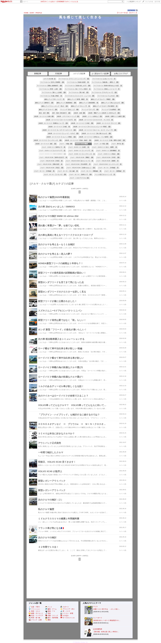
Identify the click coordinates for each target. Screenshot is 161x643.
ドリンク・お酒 (35, 620)
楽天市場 (157, 1)
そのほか (64, 615)
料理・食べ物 (34, 618)
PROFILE (38, 13)
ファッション (34, 609)
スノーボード (97, 618)
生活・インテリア (36, 615)
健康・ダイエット (36, 613)
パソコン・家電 (66, 613)
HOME (26, 13)
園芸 (48, 620)
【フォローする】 (122, 13)
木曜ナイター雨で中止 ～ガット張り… (106, 609)
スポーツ (25, 1)
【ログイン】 (133, 13)
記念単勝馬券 (97, 629)
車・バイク (65, 611)
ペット (48, 607)
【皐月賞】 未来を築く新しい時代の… (106, 632)
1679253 (131, 10)
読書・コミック (51, 615)
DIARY (32, 13)
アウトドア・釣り (67, 609)
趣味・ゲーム (51, 609)
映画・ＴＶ (50, 611)
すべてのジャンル (67, 618)
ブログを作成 (149, 1)
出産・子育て (34, 607)
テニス (95, 606)
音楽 (48, 613)
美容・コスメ (34, 611)
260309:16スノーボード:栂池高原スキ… (106, 620)
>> (134, 1)
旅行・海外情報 (51, 618)
